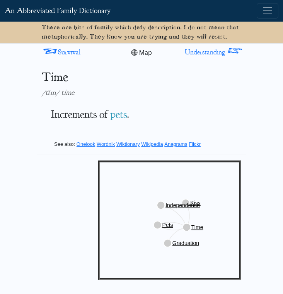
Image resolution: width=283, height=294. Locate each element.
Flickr (195, 144)
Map (141, 52)
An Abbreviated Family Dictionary (58, 10)
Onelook (86, 144)
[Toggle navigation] (267, 11)
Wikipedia (152, 144)
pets (118, 114)
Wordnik (106, 144)
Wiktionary (128, 144)
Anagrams (175, 144)
